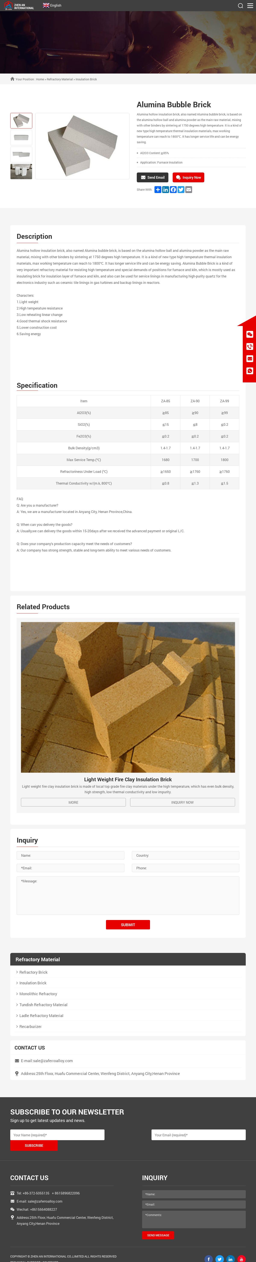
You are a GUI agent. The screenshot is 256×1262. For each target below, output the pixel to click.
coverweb (50, 1252)
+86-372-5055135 (36, 1183)
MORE (73, 803)
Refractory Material (60, 79)
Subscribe (225, 1135)
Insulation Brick (86, 79)
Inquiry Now (183, 803)
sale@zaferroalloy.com (45, 1191)
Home (40, 79)
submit (128, 925)
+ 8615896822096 (66, 1183)
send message (158, 1225)
